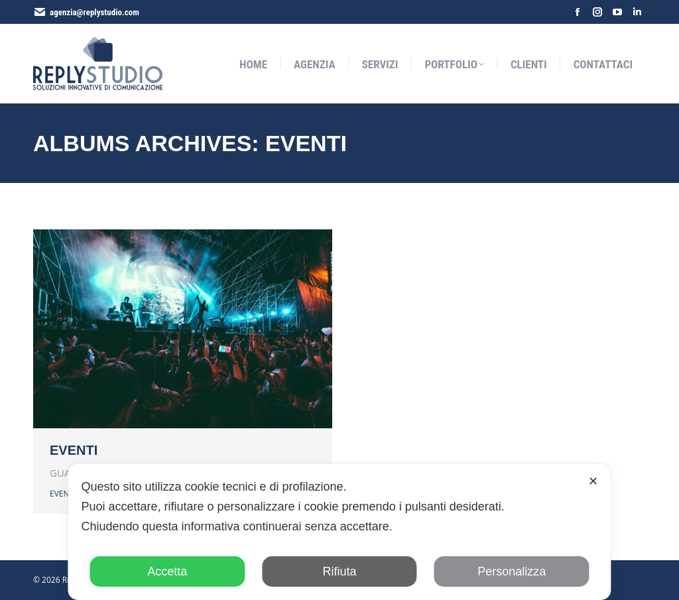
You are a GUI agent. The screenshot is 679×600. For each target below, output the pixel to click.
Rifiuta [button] (339, 571)
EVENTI (73, 450)
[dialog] (339, 531)
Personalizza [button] (511, 571)
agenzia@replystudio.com (94, 12)
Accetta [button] (167, 571)
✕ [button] (593, 481)
